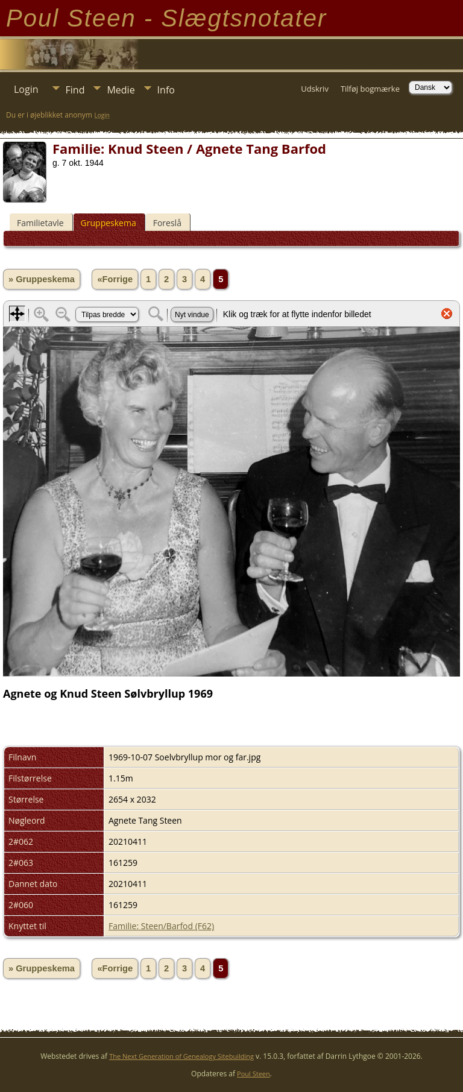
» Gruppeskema (41, 279)
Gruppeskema (108, 223)
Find (75, 89)
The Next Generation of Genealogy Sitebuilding (181, 1056)
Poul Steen (253, 1073)
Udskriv (315, 88)
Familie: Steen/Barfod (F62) (161, 926)
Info (166, 89)
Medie (120, 89)
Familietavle (40, 223)
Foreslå (167, 223)
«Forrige (115, 279)
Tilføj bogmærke (370, 88)
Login (26, 89)
